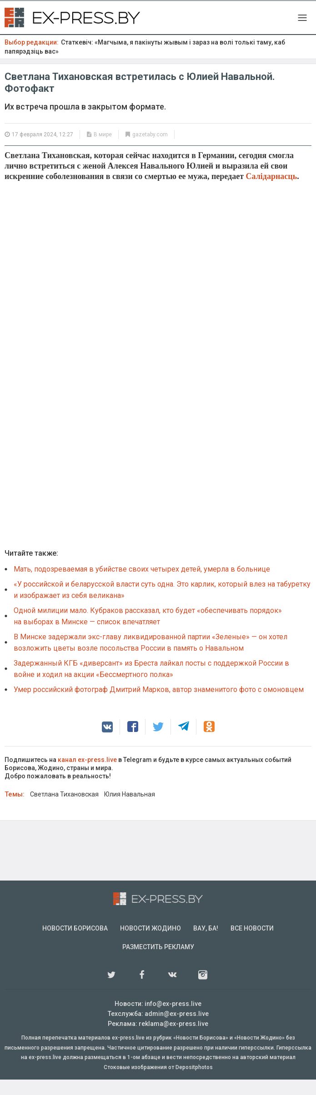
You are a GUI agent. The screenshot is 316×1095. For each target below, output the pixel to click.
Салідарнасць (271, 176)
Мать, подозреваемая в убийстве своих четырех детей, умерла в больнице (142, 584)
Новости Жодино (150, 943)
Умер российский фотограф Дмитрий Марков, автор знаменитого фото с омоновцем (159, 705)
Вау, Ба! (205, 943)
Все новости (252, 943)
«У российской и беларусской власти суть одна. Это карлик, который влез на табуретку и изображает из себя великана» (162, 605)
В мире (103, 134)
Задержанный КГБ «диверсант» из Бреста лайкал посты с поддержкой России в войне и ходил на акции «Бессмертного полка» (151, 684)
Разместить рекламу (158, 962)
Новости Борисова (75, 943)
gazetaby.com (150, 134)
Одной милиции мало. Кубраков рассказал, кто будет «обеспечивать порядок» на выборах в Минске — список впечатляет (148, 632)
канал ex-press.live (87, 775)
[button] (107, 742)
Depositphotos (194, 1083)
